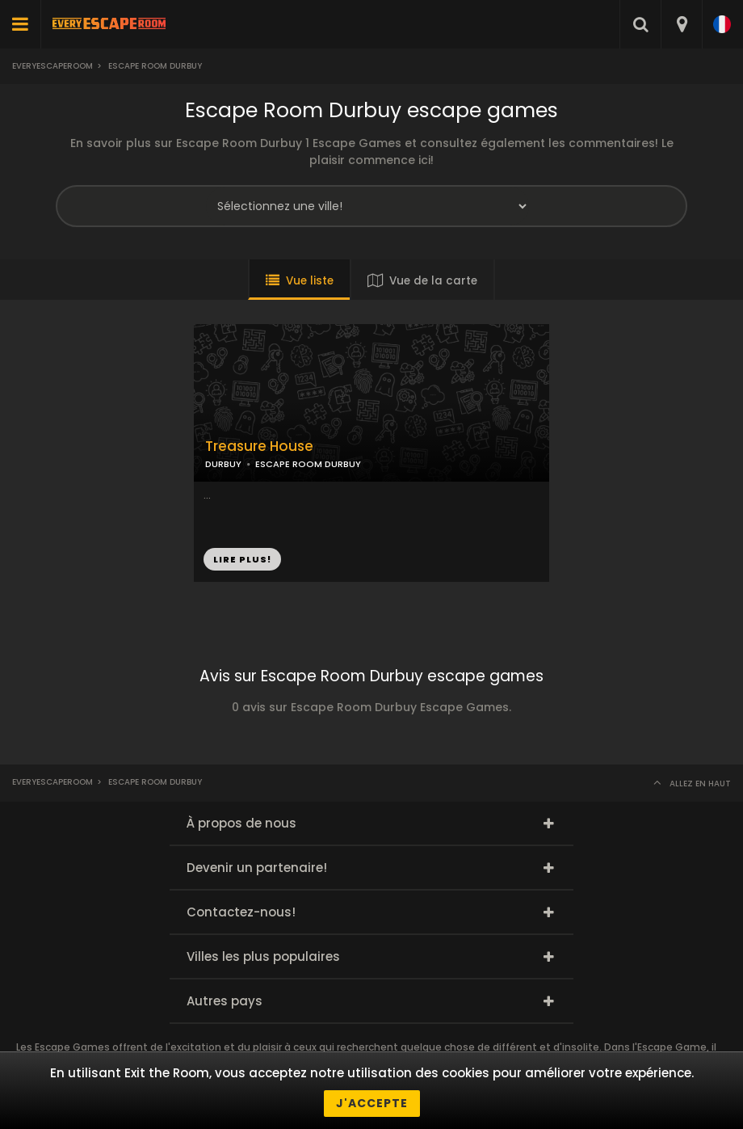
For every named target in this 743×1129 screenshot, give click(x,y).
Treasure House (259, 446)
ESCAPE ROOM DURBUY (308, 463)
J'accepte (372, 1103)
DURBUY (223, 463)
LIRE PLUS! (242, 559)
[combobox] (681, 24)
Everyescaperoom (52, 66)
